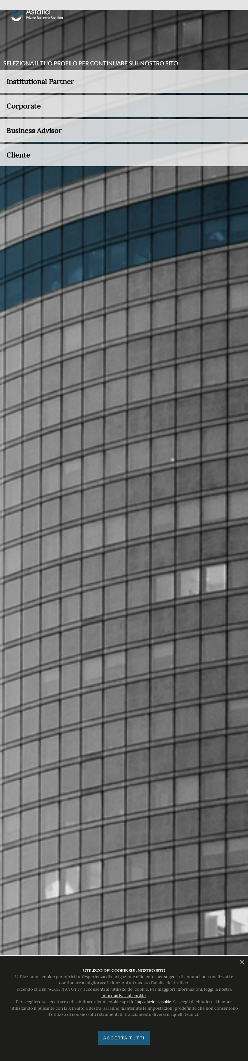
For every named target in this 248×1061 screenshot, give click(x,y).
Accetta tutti (124, 1038)
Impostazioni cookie (153, 1001)
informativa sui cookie (123, 995)
